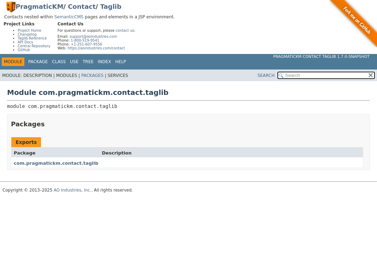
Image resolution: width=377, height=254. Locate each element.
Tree (88, 61)
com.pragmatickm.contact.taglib (56, 163)
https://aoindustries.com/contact (96, 48)
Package (38, 61)
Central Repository (34, 46)
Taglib (110, 6)
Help (120, 61)
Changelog (27, 34)
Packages (92, 75)
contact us (125, 30)
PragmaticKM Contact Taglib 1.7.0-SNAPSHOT (321, 56)
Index (104, 61)
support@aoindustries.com (93, 36)
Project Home (29, 30)
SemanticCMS (69, 16)
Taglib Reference (32, 38)
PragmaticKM (39, 6)
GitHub (24, 50)
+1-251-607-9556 (86, 44)
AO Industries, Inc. (73, 190)
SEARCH (266, 75)
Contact (81, 6)
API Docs (25, 42)
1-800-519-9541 (85, 40)
